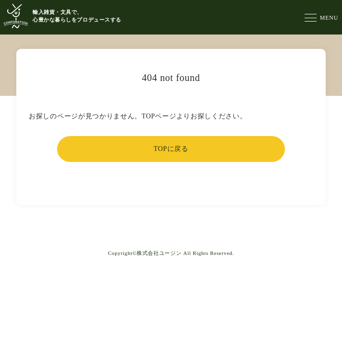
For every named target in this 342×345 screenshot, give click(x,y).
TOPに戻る (170, 148)
